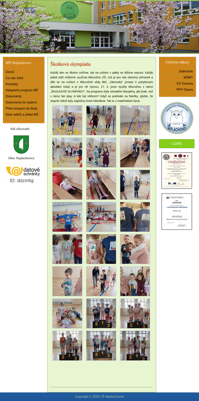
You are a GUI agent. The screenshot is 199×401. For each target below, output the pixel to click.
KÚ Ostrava (185, 83)
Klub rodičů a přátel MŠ (22, 114)
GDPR (177, 144)
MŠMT (188, 77)
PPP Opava (185, 89)
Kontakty (12, 84)
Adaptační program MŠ (22, 90)
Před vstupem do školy (22, 108)
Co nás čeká (14, 78)
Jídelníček (186, 71)
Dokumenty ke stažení (21, 102)
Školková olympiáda (70, 64)
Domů (10, 72)
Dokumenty (14, 96)
